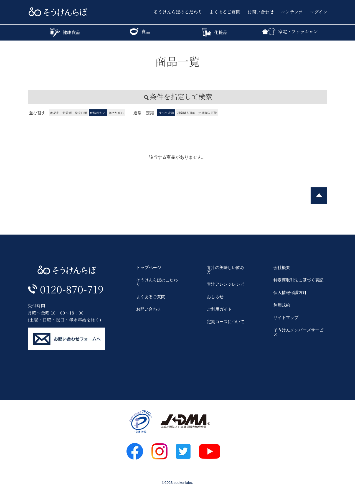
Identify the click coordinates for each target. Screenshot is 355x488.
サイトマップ (285, 317)
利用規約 (281, 305)
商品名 (54, 112)
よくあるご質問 (224, 12)
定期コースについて (225, 322)
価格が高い (116, 112)
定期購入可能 (207, 112)
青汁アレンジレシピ (225, 284)
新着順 (67, 112)
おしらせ (215, 297)
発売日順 (81, 112)
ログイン (318, 12)
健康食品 (65, 32)
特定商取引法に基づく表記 (298, 280)
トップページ (148, 267)
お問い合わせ (260, 12)
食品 (140, 31)
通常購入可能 (186, 112)
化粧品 (214, 32)
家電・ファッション (290, 31)
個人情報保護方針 (290, 292)
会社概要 (281, 267)
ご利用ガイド (219, 309)
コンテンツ (292, 12)
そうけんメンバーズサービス (298, 332)
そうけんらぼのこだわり (178, 12)
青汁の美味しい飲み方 (225, 269)
